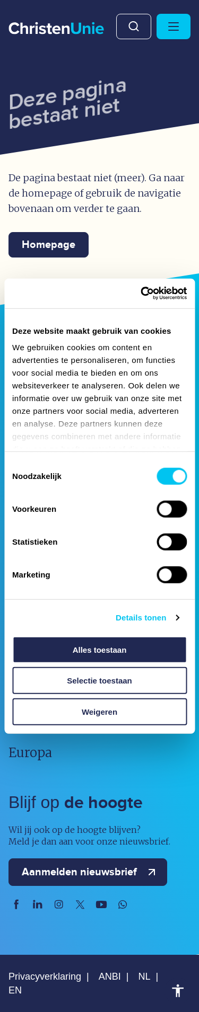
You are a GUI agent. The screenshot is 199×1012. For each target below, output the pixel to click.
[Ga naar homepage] (56, 29)
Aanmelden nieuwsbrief (91, 872)
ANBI (110, 976)
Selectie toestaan (99, 680)
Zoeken (133, 26)
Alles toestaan (100, 649)
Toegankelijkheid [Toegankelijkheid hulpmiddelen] (178, 991)
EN (15, 990)
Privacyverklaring (44, 976)
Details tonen (141, 617)
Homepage (48, 244)
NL (144, 976)
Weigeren (99, 711)
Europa (30, 752)
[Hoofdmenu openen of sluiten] (174, 26)
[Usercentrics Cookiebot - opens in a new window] (142, 293)
